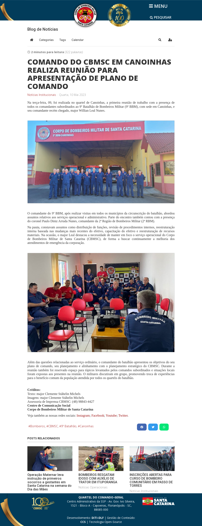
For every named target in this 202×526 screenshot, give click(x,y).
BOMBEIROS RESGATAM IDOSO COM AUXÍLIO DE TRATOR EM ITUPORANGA (98, 478)
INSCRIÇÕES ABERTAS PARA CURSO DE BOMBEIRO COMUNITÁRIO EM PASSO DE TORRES (151, 480)
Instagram (83, 415)
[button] (160, 40)
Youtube (111, 415)
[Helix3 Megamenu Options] (159, 6)
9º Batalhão (68, 426)
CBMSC (53, 426)
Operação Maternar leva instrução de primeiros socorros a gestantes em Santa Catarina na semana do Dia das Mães (49, 482)
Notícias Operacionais (93, 487)
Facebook (97, 415)
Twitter (123, 415)
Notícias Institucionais (41, 94)
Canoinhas (87, 426)
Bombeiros (37, 426)
